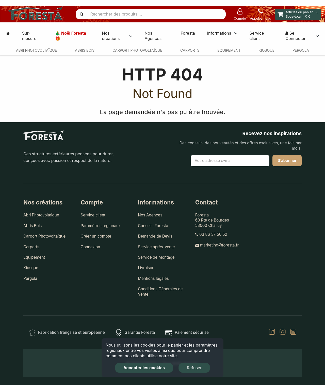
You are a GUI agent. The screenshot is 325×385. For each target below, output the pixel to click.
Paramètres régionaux (101, 225)
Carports (189, 50)
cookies (147, 345)
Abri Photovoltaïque (36, 50)
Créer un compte (96, 236)
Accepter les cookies (144, 367)
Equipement (228, 50)
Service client (256, 36)
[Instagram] (282, 332)
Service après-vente (156, 246)
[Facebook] (272, 332)
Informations (219, 33)
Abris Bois (84, 50)
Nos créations (111, 36)
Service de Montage (156, 257)
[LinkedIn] (293, 332)
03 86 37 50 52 (211, 234)
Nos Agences (153, 36)
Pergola (300, 50)
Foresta (188, 33)
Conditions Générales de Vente (160, 291)
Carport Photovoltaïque (137, 50)
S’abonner (287, 160)
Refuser (194, 367)
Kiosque (266, 50)
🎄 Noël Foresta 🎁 (70, 36)
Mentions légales (153, 278)
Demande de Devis (155, 236)
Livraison (146, 267)
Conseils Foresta (153, 225)
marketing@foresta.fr (217, 245)
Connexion (90, 246)
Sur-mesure (29, 36)
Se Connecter (295, 36)
